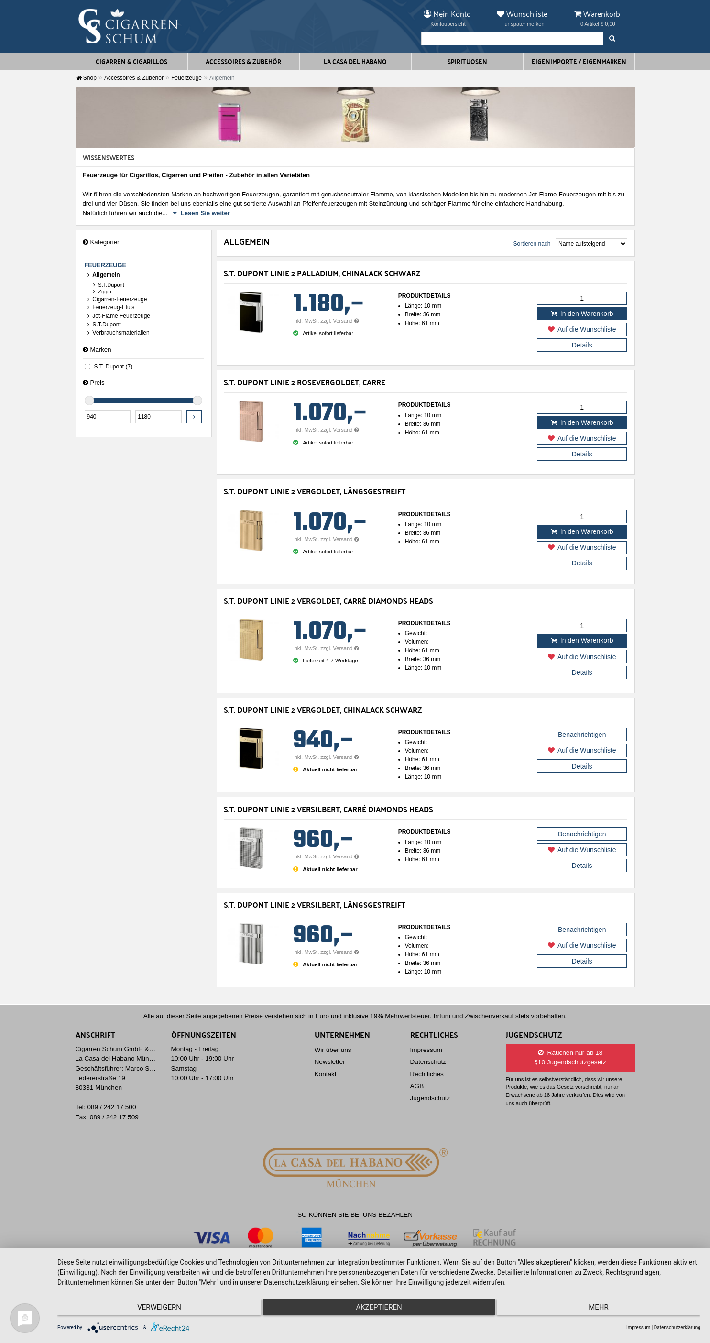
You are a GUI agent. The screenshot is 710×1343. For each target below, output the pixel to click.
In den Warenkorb (582, 313)
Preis (94, 382)
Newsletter (330, 1061)
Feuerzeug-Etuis (111, 307)
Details (582, 345)
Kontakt (326, 1074)
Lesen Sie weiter (201, 213)
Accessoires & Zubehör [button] (243, 61)
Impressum (426, 1049)
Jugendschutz (430, 1098)
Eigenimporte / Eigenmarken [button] (579, 61)
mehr (605, 1310)
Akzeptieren (379, 1310)
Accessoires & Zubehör (134, 78)
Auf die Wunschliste (582, 329)
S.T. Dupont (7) (109, 366)
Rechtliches (427, 1074)
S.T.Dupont (108, 285)
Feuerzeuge (186, 78)
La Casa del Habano (355, 61)
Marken (97, 349)
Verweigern (153, 1310)
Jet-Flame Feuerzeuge (119, 316)
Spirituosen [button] (467, 61)
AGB (417, 1086)
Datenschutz (428, 1061)
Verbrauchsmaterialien (118, 332)
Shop (86, 78)
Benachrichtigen (582, 734)
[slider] (89, 400)
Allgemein (103, 274)
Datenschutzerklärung (677, 1327)
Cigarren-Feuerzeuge (117, 299)
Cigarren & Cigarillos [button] (131, 61)
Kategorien (102, 242)
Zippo (101, 291)
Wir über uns (333, 1049)
